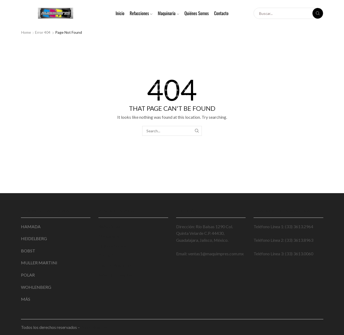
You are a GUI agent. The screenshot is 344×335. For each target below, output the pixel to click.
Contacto (221, 13)
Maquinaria (168, 13)
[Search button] (317, 13)
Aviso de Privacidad (116, 274)
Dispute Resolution (115, 265)
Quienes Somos (112, 245)
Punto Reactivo (95, 327)
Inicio (120, 13)
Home (26, 32)
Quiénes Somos (196, 13)
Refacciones (141, 13)
